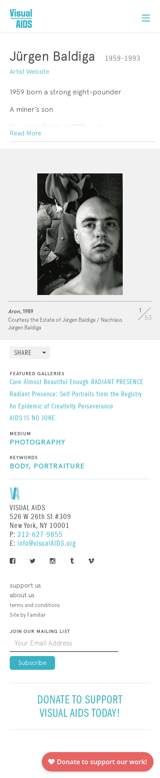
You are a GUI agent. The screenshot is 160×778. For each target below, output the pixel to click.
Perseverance (95, 407)
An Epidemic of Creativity (43, 407)
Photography (37, 442)
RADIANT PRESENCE (117, 382)
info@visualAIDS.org (46, 544)
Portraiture (59, 466)
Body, (20, 466)
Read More (25, 133)
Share (23, 353)
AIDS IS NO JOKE (32, 419)
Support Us (25, 585)
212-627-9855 (40, 535)
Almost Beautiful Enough (56, 382)
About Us (22, 595)
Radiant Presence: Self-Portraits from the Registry (76, 395)
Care (15, 382)
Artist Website (29, 71)
